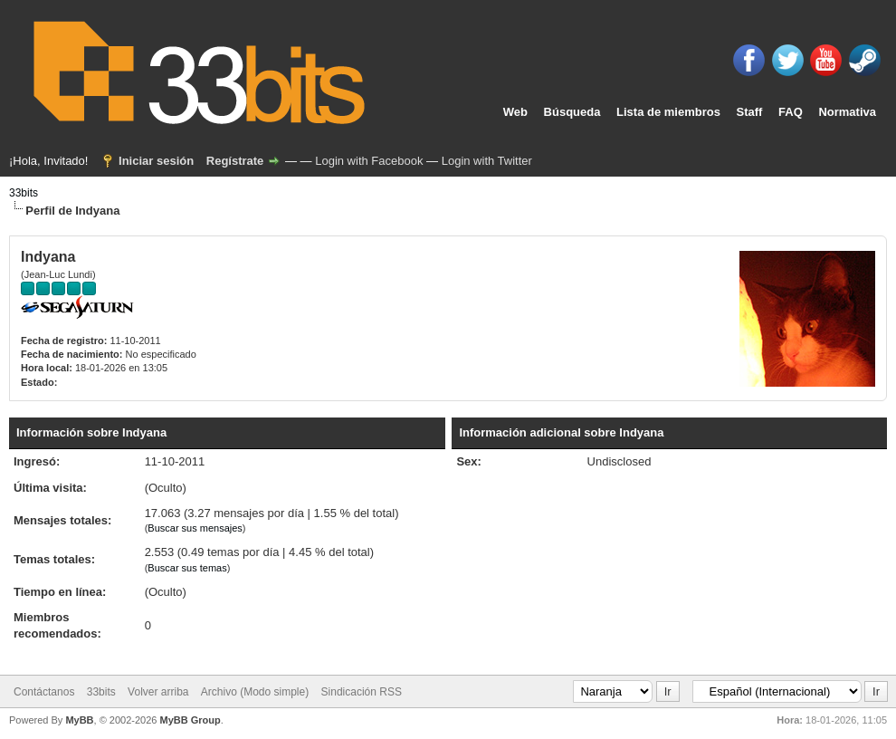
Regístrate (235, 161)
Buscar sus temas (187, 567)
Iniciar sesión (156, 161)
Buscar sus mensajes (195, 528)
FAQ (790, 112)
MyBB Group (189, 720)
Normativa (847, 112)
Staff (750, 112)
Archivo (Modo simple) (255, 692)
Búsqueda (572, 112)
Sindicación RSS (361, 692)
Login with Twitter (487, 161)
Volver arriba (158, 692)
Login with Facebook (369, 161)
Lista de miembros (668, 112)
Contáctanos (44, 692)
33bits (23, 193)
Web (515, 112)
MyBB (79, 720)
